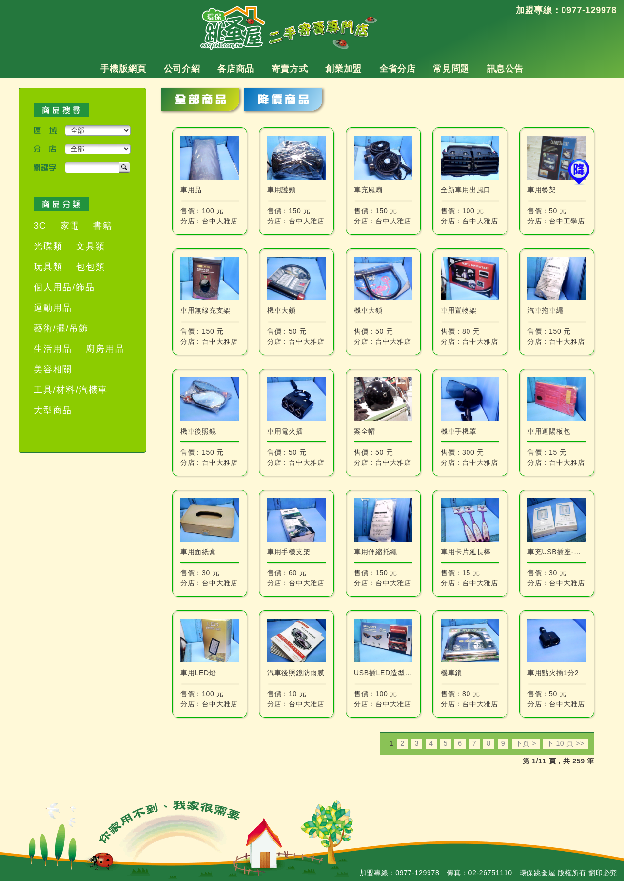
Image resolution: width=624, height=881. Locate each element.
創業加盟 (343, 68)
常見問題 (451, 68)
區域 (45, 130)
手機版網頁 (123, 68)
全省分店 (397, 68)
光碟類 (48, 246)
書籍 (103, 226)
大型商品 (53, 410)
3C (40, 226)
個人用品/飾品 (64, 287)
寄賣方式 (290, 68)
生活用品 (53, 349)
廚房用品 (105, 349)
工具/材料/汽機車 (71, 390)
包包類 (90, 267)
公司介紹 (182, 68)
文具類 (90, 246)
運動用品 (53, 308)
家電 (70, 226)
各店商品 (235, 68)
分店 (45, 149)
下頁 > (525, 743)
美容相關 (53, 369)
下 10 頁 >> (565, 743)
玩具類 (48, 267)
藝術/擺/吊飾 (61, 328)
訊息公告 (505, 68)
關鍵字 (45, 167)
